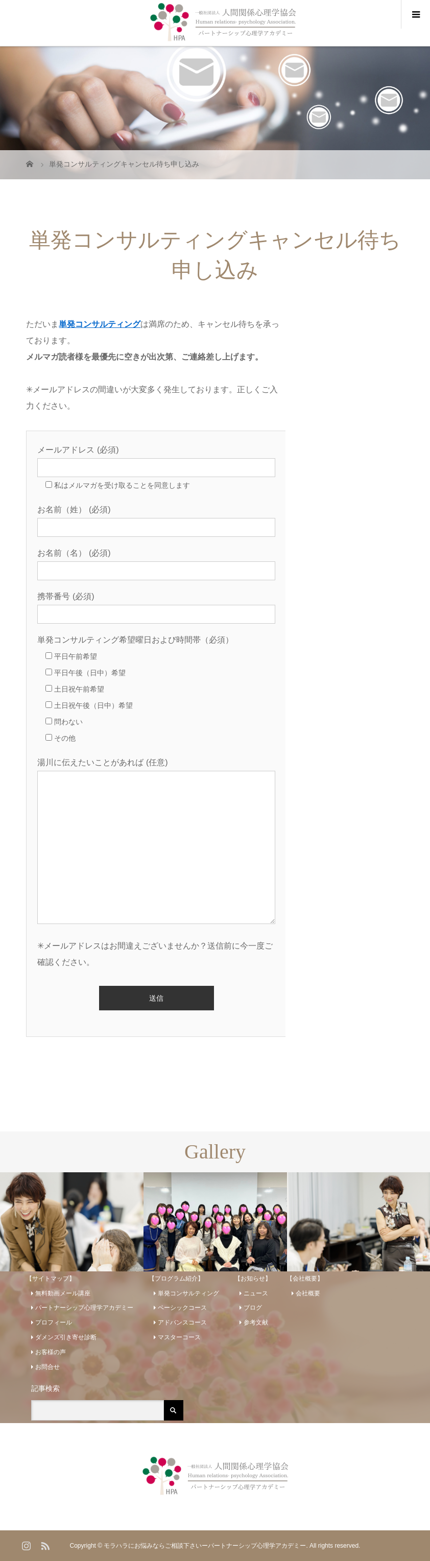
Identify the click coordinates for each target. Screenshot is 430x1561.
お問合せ (47, 1366)
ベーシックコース (182, 1307)
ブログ (253, 1307)
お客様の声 (50, 1352)
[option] (72, 1222)
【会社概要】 (304, 1278)
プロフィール (53, 1322)
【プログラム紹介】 (176, 1278)
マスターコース (179, 1337)
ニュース (256, 1293)
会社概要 (308, 1293)
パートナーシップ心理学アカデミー (84, 1307)
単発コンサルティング (99, 324)
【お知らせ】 (252, 1278)
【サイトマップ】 (50, 1278)
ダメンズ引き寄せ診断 (66, 1337)
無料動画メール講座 (62, 1293)
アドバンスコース (182, 1322)
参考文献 (256, 1322)
